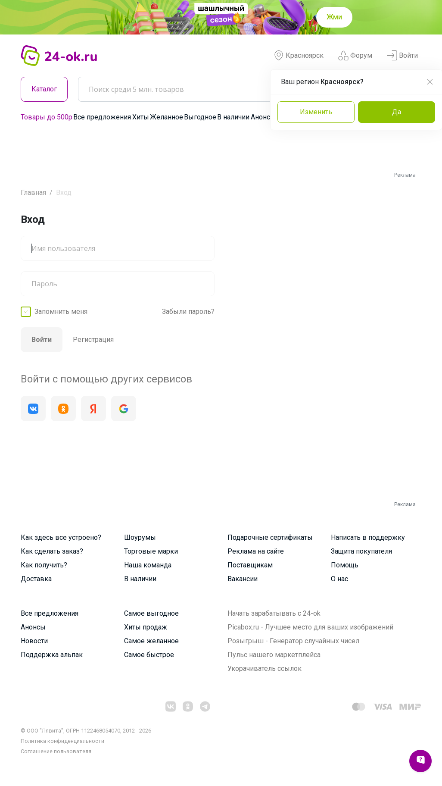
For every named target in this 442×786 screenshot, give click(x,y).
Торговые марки (151, 551)
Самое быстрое (149, 655)
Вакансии (242, 579)
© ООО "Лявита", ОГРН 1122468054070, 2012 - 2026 (86, 730)
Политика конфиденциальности (62, 741)
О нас (339, 579)
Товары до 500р (46, 117)
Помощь (344, 565)
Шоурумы (140, 537)
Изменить (316, 112)
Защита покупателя (361, 551)
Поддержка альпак (52, 655)
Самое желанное (151, 641)
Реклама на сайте (255, 551)
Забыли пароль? (188, 311)
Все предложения (102, 117)
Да (396, 112)
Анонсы (263, 117)
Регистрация (93, 339)
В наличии (233, 117)
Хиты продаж (145, 627)
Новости (34, 641)
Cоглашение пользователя (56, 751)
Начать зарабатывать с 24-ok (274, 613)
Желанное (166, 117)
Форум (355, 55)
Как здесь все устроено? (61, 537)
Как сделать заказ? (52, 551)
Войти (402, 55)
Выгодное (200, 117)
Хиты (140, 117)
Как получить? (44, 565)
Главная (33, 192)
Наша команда (147, 565)
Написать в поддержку (368, 537)
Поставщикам (250, 565)
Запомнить (60, 312)
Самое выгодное (151, 613)
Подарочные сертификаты (270, 537)
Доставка (36, 579)
